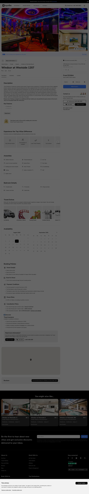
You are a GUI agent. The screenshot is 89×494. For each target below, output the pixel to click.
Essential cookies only (17, 490)
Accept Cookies (81, 483)
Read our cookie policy (6, 490)
